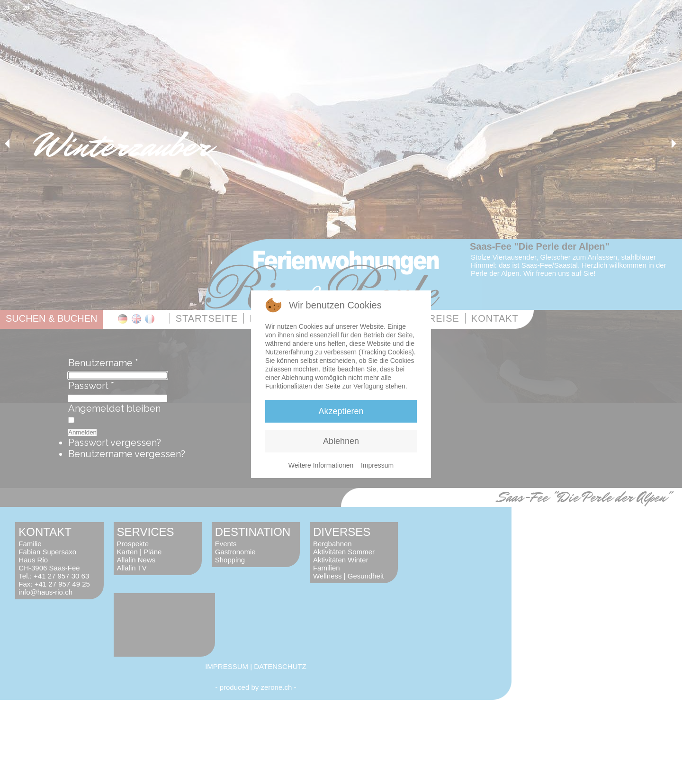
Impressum (377, 465)
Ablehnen (341, 441)
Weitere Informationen (320, 465)
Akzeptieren (340, 411)
